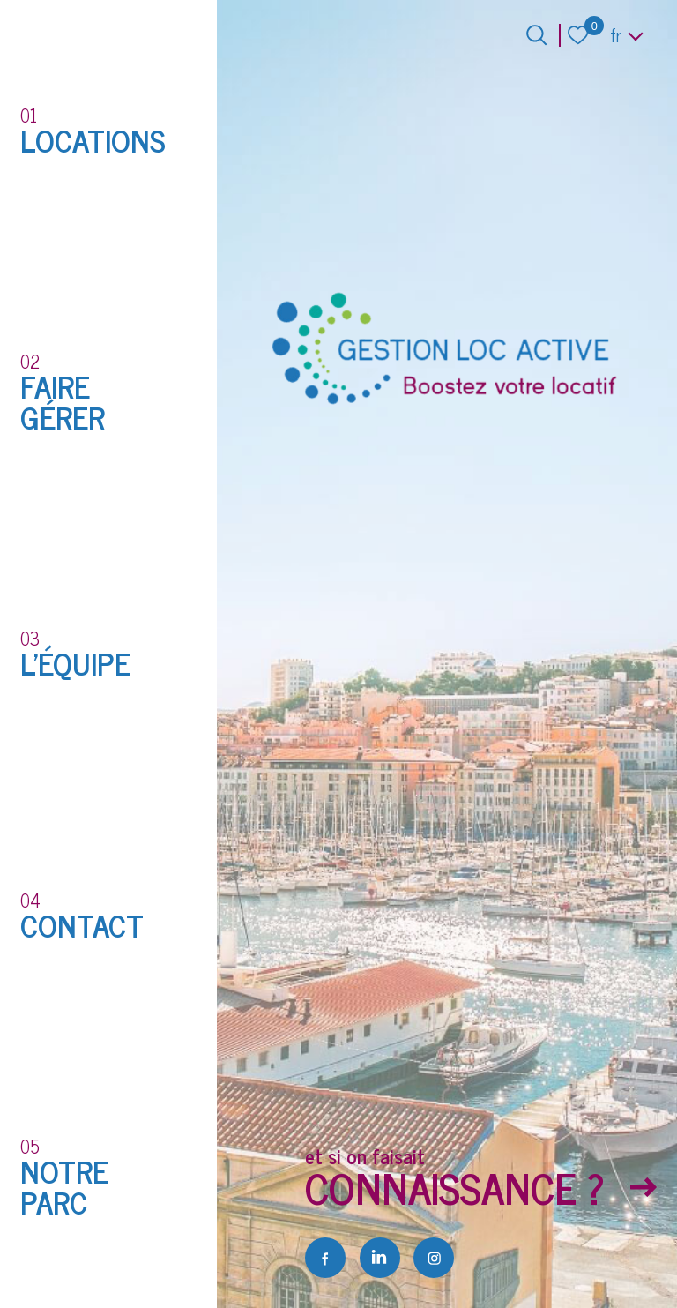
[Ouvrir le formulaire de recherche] (536, 35)
